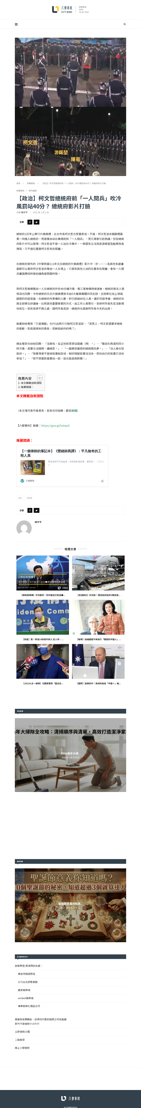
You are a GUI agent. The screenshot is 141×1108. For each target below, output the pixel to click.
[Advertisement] (70, 825)
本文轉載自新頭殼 (31, 383)
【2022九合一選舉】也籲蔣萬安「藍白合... (42, 683)
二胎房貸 (20, 1039)
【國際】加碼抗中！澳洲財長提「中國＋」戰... (98, 683)
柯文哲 (29, 498)
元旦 (20, 498)
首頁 (18, 183)
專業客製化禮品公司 (29, 1006)
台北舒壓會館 (30, 982)
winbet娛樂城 (25, 998)
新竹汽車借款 (22, 1023)
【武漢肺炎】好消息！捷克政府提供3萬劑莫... (98, 595)
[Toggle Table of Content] (38, 378)
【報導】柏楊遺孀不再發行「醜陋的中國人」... (98, 639)
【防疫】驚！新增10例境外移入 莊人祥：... (42, 639)
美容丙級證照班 (26, 974)
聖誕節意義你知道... (70, 903)
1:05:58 (102, 264)
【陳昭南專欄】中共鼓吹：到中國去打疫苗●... (42, 595)
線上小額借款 (22, 1048)
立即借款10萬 (22, 1031)
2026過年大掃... (71, 753)
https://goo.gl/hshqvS (55, 425)
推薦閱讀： (27, 387)
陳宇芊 (24, 212)
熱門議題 (33, 190)
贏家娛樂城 (24, 990)
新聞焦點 (31, 183)
